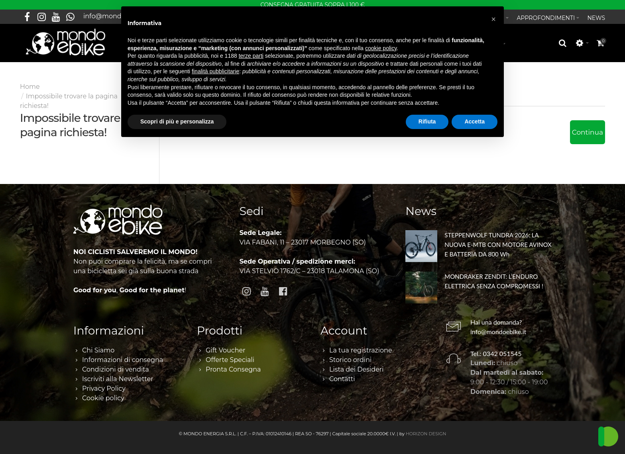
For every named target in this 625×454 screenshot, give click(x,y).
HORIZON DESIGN (426, 429)
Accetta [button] (474, 121)
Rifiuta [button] (427, 121)
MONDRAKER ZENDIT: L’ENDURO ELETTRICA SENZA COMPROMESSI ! (493, 276)
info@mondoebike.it (498, 327)
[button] (493, 19)
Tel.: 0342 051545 (496, 349)
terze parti (251, 56)
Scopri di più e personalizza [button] (177, 121)
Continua (587, 128)
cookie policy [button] (381, 48)
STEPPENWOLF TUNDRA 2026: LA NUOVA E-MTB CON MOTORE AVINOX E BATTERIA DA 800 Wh (497, 240)
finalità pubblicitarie (215, 71)
